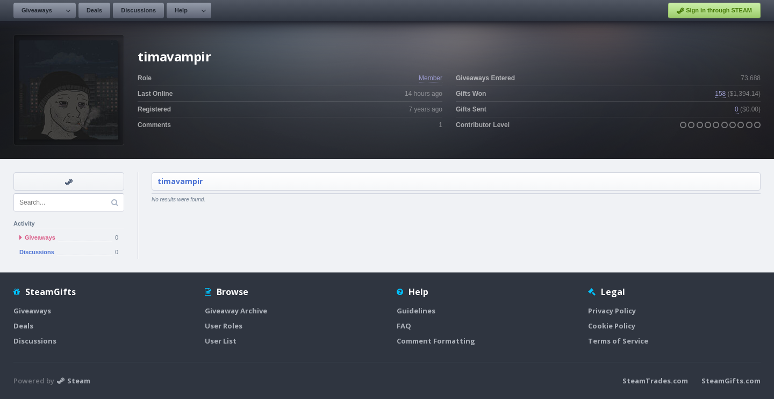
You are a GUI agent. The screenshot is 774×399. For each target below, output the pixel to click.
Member (430, 78)
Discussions (138, 10)
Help (181, 10)
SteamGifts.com (731, 381)
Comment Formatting (436, 341)
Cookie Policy (611, 326)
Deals (94, 10)
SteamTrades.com (655, 381)
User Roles (223, 326)
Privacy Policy (612, 311)
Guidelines (416, 311)
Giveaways (37, 10)
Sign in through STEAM (714, 11)
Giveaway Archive (236, 311)
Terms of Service (618, 341)
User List (220, 341)
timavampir (180, 181)
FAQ (404, 326)
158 (720, 93)
